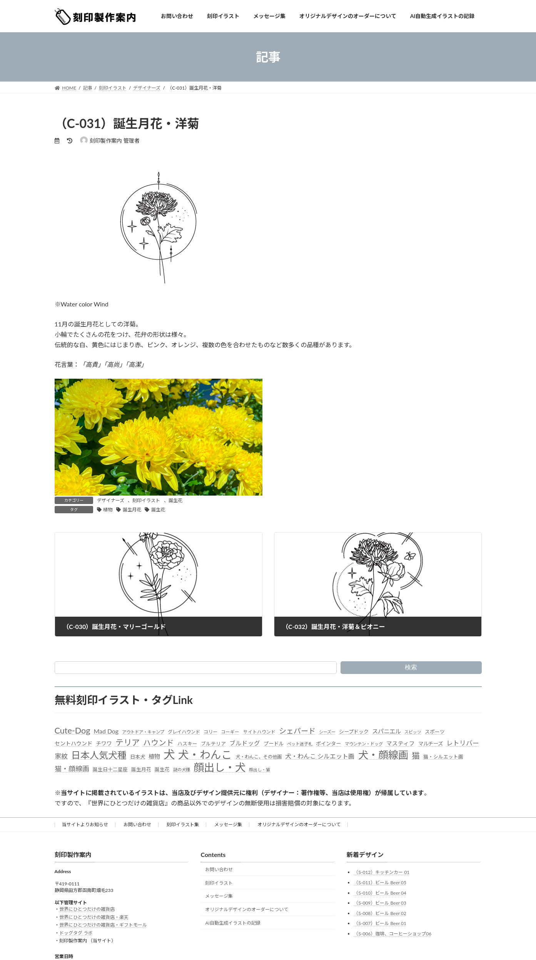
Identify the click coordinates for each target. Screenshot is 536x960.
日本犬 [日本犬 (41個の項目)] (137, 757)
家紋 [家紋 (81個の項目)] (61, 756)
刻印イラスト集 (183, 824)
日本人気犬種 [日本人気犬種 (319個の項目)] (99, 755)
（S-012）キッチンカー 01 (381, 872)
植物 (107, 509)
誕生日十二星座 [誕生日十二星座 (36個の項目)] (110, 769)
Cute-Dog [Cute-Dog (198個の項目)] (72, 730)
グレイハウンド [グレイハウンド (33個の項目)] (184, 732)
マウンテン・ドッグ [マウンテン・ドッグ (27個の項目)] (364, 743)
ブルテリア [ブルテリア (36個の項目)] (213, 743)
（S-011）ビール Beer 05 (380, 882)
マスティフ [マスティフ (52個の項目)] (400, 743)
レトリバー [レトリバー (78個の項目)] (462, 743)
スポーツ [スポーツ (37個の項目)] (435, 732)
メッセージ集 (228, 824)
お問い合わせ (137, 824)
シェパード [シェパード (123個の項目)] (297, 730)
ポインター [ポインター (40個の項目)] (328, 743)
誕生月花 (132, 509)
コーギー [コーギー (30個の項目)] (230, 732)
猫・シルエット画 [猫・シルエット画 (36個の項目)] (443, 757)
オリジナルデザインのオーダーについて (299, 824)
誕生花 (175, 500)
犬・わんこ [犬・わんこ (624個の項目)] (205, 754)
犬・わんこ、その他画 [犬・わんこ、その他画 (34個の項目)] (258, 757)
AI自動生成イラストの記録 (232, 923)
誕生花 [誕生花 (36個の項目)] (162, 769)
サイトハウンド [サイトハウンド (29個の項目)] (259, 731)
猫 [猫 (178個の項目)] (416, 755)
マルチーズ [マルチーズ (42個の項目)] (430, 743)
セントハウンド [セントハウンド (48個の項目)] (73, 743)
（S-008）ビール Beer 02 (380, 913)
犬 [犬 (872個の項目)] (169, 754)
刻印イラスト (146, 500)
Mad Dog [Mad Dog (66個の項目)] (106, 731)
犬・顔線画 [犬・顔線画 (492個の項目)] (383, 755)
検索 (411, 667)
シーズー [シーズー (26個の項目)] (327, 731)
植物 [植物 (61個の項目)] (154, 756)
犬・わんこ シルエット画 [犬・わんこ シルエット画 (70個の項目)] (319, 756)
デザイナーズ (110, 500)
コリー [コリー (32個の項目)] (210, 732)
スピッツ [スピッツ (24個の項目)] (412, 731)
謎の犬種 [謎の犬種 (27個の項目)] (181, 769)
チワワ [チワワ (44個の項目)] (104, 743)
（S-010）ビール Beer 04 (380, 893)
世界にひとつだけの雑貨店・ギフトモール (103, 925)
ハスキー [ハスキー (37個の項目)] (187, 743)
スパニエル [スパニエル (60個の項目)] (386, 731)
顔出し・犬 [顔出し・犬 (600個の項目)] (219, 767)
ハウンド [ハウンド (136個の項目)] (158, 742)
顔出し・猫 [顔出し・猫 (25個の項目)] (259, 769)
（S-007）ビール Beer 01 (380, 923)
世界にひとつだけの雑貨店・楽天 (94, 917)
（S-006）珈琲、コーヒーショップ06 (392, 934)
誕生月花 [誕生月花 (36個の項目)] (141, 769)
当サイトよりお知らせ (85, 824)
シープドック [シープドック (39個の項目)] (354, 732)
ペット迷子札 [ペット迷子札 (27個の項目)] (299, 743)
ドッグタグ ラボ (76, 933)
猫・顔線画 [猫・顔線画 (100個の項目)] (72, 768)
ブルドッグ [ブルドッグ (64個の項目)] (244, 743)
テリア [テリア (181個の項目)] (127, 742)
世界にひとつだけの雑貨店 (87, 909)
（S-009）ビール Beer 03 (380, 903)
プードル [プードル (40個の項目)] (274, 743)
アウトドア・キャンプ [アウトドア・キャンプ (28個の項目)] (143, 731)
